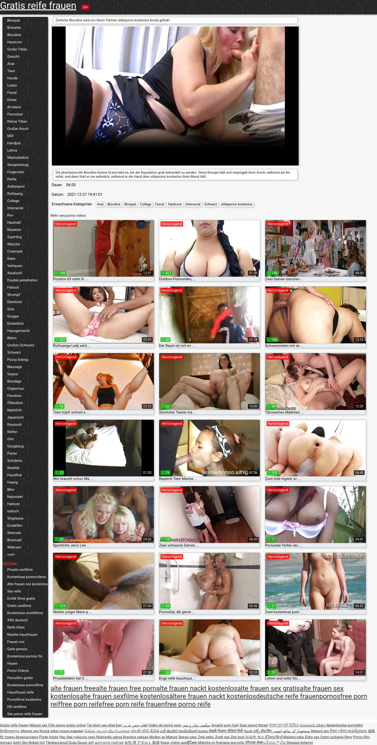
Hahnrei (13, 504)
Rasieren (14, 230)
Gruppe (13, 316)
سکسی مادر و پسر (196, 725)
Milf (10, 136)
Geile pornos (17, 649)
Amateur (14, 107)
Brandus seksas (136, 737)
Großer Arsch (17, 129)
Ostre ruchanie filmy (336, 737)
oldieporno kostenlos (236, 204)
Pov (10, 215)
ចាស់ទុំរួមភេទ (358, 731)
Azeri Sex (21, 742)
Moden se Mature (163, 737)
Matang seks (294, 737)
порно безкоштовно (21, 737)
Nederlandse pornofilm (344, 725)
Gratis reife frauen (38, 5)
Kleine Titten (17, 121)
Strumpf (13, 295)
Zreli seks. (206, 737)
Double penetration (22, 280)
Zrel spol (238, 737)
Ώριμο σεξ (86, 742)
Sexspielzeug (17, 165)
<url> (11, 554)
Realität (13, 468)
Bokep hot (37, 742)
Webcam (14, 547)
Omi (10, 439)
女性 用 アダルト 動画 (142, 742)
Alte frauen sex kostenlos (27, 584)
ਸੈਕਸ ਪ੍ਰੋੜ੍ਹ (339, 731)
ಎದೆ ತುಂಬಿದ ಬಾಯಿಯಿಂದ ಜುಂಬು (184, 731)
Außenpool (16, 186)
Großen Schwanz (20, 345)
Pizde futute (48, 737)
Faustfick (14, 475)
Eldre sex (312, 737)
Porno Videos (18, 671)
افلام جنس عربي (135, 725)
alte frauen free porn (126, 688)
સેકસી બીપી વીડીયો (145, 731)
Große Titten (17, 49)
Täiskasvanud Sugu (62, 742)
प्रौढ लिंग (267, 731)
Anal (10, 64)
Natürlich (14, 410)
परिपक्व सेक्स (254, 742)
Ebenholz (14, 302)
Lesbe (12, 85)
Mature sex (39, 725)
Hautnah (14, 222)
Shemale (14, 533)
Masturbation (18, 157)
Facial (12, 92)
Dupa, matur (171, 742)
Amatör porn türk (225, 725)
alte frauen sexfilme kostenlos (124, 696)
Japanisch (15, 417)
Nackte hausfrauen (22, 634)
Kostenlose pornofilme (25, 685)
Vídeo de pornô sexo (165, 725)
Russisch (14, 424)
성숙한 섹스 (255, 737)
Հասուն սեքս (313, 725)
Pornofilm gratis (20, 678)
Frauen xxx (16, 642)
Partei (12, 453)
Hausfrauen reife (20, 692)
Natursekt (15, 497)
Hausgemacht (18, 331)
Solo (10, 309)
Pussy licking (17, 359)
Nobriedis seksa (109, 737)
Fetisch (13, 287)
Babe (11, 258)
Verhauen (14, 266)
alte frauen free (73, 688)
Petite (12, 179)
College (13, 201)
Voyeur (12, 374)
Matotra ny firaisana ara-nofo (221, 742)
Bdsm (12, 338)
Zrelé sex (223, 737)
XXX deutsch (17, 620)
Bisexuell (14, 540)
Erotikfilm (14, 525)
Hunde (12, 78)
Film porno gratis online (67, 725)
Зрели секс (188, 737)
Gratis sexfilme (19, 606)
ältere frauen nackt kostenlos (212, 696)
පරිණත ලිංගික (275, 742)
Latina (12, 150)
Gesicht (13, 56)
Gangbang (15, 446)
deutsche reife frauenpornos (298, 696)
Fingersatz (15, 172)
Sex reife (14, 591)
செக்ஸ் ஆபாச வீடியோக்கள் (107, 731)
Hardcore (14, 42)
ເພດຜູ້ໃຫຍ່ (189, 742)
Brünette (14, 27)
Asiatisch (14, 273)
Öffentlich (15, 403)
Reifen (12, 432)
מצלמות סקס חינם (109, 742)
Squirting (14, 237)
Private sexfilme (20, 569)
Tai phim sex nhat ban (104, 725)
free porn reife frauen (133, 704)
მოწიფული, (10, 731)
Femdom (14, 396)
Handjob (14, 143)
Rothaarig (15, 193)
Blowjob (13, 20)
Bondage (14, 381)
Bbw (10, 489)
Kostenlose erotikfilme (25, 613)
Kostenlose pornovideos (26, 577)
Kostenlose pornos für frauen (25, 660)
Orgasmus (15, 388)
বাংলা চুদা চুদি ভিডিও (284, 725)
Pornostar (15, 114)
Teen (11, 71)
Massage (14, 367)
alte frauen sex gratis (268, 688)
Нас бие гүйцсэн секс (77, 737)
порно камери (71, 731)
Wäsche (13, 244)
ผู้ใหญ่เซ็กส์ (274, 737)
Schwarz (14, 352)
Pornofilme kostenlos (24, 699)
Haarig (12, 482)
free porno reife (188, 704)
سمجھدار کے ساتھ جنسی (292, 731)
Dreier (12, 100)
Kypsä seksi (50, 731)
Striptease (15, 518)
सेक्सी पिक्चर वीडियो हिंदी (226, 731)
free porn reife (81, 704)
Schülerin (14, 460)
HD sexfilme (16, 707)
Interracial (15, 208)
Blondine (14, 35)
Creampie (15, 251)
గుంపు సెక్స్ (252, 731)
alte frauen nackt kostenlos (196, 688)
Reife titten (16, 627)
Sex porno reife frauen (25, 714)
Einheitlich (15, 323)
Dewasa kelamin (300, 742)
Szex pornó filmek (253, 725)
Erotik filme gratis (21, 598)
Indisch (13, 511)
